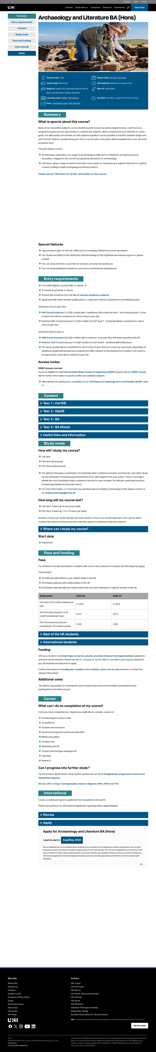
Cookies (11, 990)
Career (50, 699)
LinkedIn (34, 1026)
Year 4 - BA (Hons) (55, 427)
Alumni (143, 2)
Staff (136, 2)
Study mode (21, 35)
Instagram (21, 1026)
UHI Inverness (77, 987)
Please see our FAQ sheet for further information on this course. (72, 174)
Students (127, 2)
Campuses (95, 7)
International (22, 47)
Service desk (140, 1026)
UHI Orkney (76, 997)
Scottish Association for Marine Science (89, 1015)
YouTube (27, 1026)
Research (107, 7)
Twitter (16, 1026)
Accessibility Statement (17, 1045)
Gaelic (11, 1001)
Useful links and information (63, 435)
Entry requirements (21, 22)
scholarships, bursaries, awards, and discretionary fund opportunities (96, 656)
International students (58, 642)
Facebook (10, 1026)
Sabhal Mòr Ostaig (79, 1011)
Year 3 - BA (49, 419)
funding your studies (72, 669)
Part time (122, 78)
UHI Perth (75, 1001)
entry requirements (107, 806)
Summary (22, 16)
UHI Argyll (75, 983)
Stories (47, 814)
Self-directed (74, 103)
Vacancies (12, 1011)
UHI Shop (12, 1015)
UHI (72, 1020)
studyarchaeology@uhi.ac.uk (60, 493)
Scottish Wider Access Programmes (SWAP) (92, 372)
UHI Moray (76, 990)
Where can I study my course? (64, 529)
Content (22, 28)
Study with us (81, 7)
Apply (22, 53)
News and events (16, 1004)
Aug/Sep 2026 (72, 840)
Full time (113, 78)
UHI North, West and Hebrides (85, 994)
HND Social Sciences (53, 338)
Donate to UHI (14, 994)
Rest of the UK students (59, 634)
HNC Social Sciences (53, 313)
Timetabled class (59, 103)
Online (64, 98)
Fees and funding (22, 41)
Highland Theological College (84, 1008)
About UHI (12, 983)
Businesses (119, 7)
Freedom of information (19, 997)
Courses (69, 7)
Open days (139, 7)
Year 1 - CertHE (53, 403)
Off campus (73, 98)
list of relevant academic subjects (91, 295)
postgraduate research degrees (80, 784)
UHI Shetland (77, 1004)
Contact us (13, 987)
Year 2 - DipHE (52, 411)
